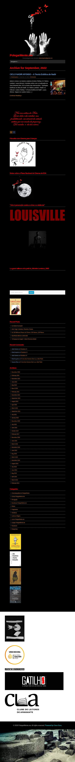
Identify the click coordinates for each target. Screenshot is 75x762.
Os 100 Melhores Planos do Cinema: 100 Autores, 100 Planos (28, 332)
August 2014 (15, 463)
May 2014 (14, 473)
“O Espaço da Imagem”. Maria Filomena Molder (24, 339)
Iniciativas (14, 512)
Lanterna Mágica (16, 516)
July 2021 (14, 414)
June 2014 (14, 470)
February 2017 (15, 434)
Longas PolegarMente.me (18, 522)
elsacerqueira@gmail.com (45, 58)
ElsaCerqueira (14, 77)
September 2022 (16, 398)
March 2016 (15, 444)
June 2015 (14, 450)
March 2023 (15, 388)
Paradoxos (14, 526)
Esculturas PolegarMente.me (19, 503)
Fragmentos (15, 509)
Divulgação (14, 499)
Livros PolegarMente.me (18, 519)
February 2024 (15, 375)
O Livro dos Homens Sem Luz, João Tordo (32, 359)
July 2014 (14, 466)
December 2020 (16, 421)
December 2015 (16, 447)
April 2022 (14, 404)
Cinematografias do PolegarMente (20, 493)
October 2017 (15, 431)
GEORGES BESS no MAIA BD (20, 335)
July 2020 (14, 424)
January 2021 (15, 417)
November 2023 (16, 378)
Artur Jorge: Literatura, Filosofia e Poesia (22, 329)
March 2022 (15, 408)
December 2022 (16, 395)
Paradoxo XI (24, 349)
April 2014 (14, 476)
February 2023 (15, 391)
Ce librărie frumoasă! (17, 326)
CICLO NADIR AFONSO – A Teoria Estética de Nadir (33, 74)
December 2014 (16, 460)
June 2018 (14, 427)
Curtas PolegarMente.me (18, 496)
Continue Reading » (16, 95)
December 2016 (16, 437)
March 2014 (15, 480)
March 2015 (15, 457)
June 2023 (14, 382)
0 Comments (33, 77)
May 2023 (14, 385)
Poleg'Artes (15, 529)
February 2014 (15, 483)
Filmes (13, 506)
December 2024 (16, 372)
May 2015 (14, 453)
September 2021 (16, 411)
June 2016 (14, 440)
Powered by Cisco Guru (53, 725)
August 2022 (15, 401)
